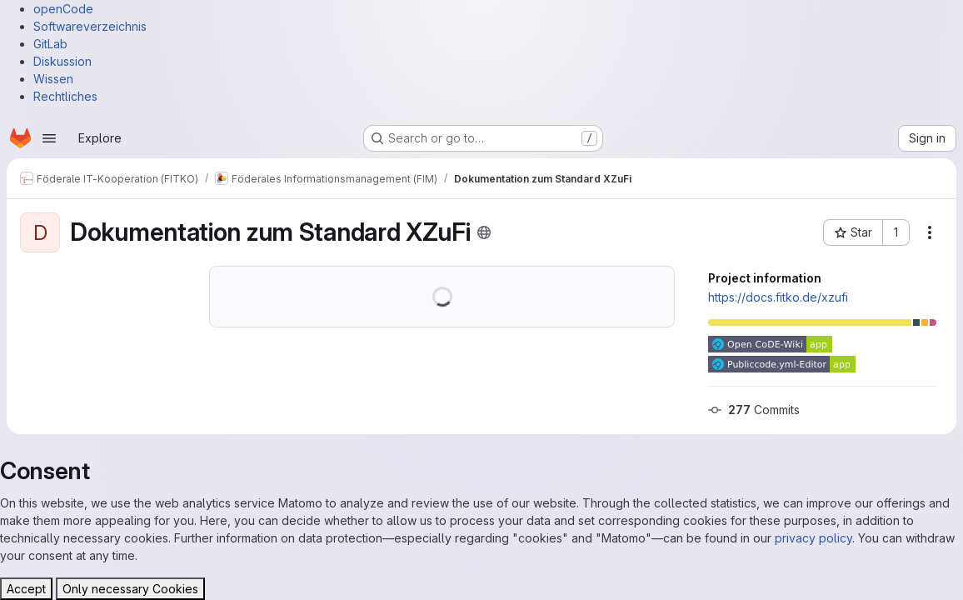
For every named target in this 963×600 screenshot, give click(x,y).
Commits (754, 409)
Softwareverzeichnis (90, 26)
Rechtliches (65, 96)
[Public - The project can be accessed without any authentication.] (484, 232)
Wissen (53, 79)
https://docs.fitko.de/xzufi (778, 297)
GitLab (50, 44)
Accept (26, 589)
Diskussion (62, 61)
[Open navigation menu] (49, 138)
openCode (63, 9)
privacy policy (813, 538)
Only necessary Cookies (130, 589)
